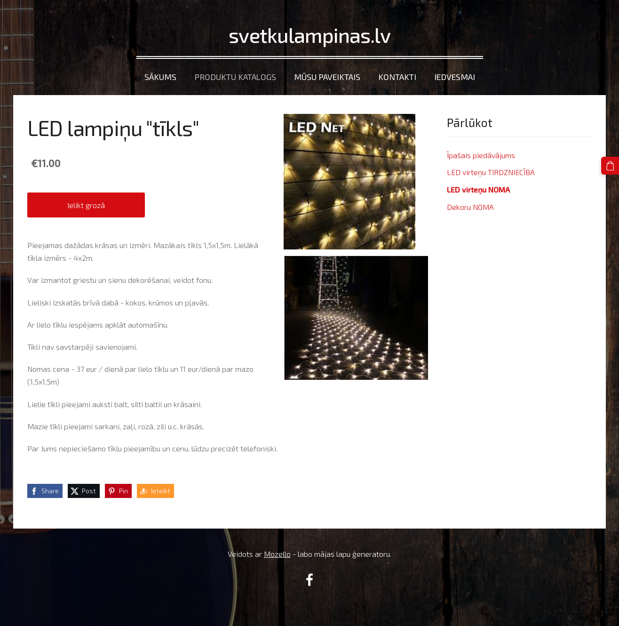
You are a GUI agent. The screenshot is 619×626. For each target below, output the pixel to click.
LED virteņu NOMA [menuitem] (478, 189)
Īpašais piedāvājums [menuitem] (481, 155)
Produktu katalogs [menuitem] (235, 77)
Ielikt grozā (86, 205)
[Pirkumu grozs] (610, 166)
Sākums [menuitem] (160, 77)
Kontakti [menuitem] (397, 77)
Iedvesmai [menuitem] (454, 77)
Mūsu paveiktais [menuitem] (327, 77)
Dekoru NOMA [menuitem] (470, 206)
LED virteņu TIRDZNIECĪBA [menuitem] (491, 172)
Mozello (277, 553)
